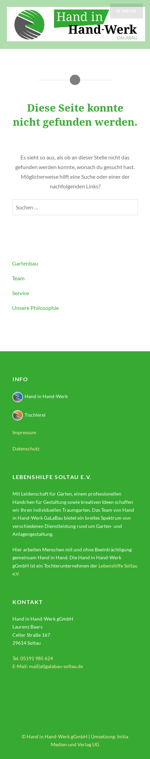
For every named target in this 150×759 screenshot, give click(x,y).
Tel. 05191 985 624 (32, 658)
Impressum (24, 432)
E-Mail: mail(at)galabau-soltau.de (47, 666)
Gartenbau (25, 263)
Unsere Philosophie (35, 307)
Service (20, 293)
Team (18, 278)
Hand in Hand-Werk (40, 396)
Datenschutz (25, 448)
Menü (129, 10)
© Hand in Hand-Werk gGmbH (54, 736)
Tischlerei (29, 415)
